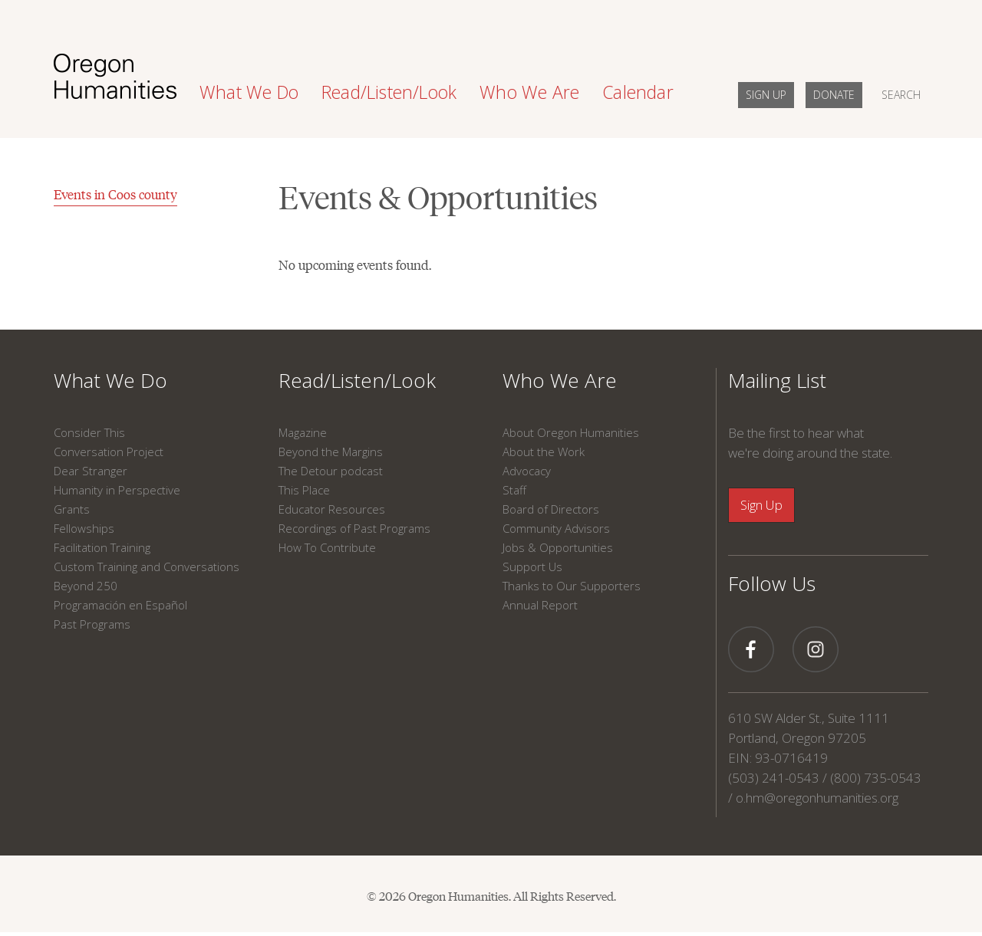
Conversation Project (108, 451)
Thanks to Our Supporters (572, 585)
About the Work (544, 451)
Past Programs (92, 624)
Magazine (302, 432)
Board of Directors (551, 509)
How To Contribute (327, 547)
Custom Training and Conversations (146, 566)
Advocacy (527, 470)
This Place (304, 490)
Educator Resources (331, 509)
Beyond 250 (85, 585)
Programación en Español (120, 605)
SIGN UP (766, 94)
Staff (514, 490)
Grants (72, 509)
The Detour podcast (330, 470)
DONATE (834, 94)
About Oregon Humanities (571, 432)
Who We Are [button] (529, 92)
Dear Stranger (90, 470)
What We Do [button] (248, 92)
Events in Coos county (115, 194)
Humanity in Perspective (117, 490)
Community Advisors (556, 528)
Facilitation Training (102, 547)
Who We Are (560, 380)
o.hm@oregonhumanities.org (817, 797)
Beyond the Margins (330, 451)
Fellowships (84, 528)
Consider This (89, 432)
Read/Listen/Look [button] (388, 92)
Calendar (638, 92)
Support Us (532, 566)
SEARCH (901, 94)
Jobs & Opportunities (558, 547)
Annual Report (540, 605)
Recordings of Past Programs (354, 528)
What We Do (110, 380)
